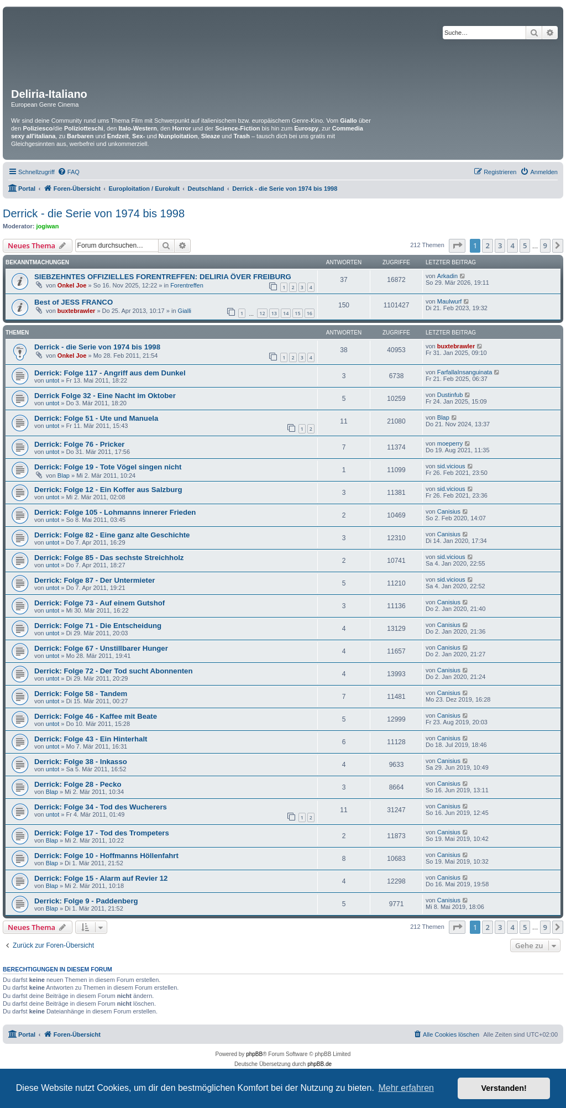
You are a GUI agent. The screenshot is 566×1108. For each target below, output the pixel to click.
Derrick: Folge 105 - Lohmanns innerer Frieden (115, 512)
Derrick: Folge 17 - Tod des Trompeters (101, 833)
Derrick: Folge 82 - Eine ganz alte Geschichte (112, 535)
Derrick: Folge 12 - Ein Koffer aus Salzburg (108, 489)
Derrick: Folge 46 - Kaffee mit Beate (95, 716)
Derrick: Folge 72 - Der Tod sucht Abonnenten (113, 671)
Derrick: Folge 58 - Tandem (80, 693)
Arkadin (447, 276)
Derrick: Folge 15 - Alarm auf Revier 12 (100, 878)
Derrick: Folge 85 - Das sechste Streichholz (109, 557)
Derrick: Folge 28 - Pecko (78, 784)
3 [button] (500, 245)
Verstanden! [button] (504, 1088)
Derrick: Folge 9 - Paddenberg (86, 901)
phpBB (254, 1054)
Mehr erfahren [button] (406, 1088)
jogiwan (47, 226)
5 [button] (525, 245)
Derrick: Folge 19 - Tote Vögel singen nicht (107, 467)
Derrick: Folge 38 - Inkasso (80, 761)
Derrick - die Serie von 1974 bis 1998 (94, 213)
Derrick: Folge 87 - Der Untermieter (94, 580)
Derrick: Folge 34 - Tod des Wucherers (100, 807)
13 (274, 313)
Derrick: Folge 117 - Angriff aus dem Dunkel (110, 373)
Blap (443, 417)
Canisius (448, 511)
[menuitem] (68, 172)
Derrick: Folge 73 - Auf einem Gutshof (99, 603)
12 (262, 313)
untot (52, 380)
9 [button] (545, 245)
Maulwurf (449, 301)
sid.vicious (451, 466)
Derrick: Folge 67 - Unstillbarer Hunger (101, 648)
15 (297, 313)
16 (309, 313)
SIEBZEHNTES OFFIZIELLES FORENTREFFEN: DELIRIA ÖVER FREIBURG (162, 277)
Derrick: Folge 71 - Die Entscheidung (97, 625)
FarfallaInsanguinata (464, 372)
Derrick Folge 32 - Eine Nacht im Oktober (105, 395)
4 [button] (512, 245)
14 (286, 313)
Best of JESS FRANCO (73, 302)
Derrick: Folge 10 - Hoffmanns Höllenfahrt (106, 855)
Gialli (184, 310)
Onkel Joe (72, 285)
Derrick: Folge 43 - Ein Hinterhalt (90, 739)
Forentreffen (186, 285)
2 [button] (487, 245)
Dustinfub (450, 394)
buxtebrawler (76, 310)
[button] (457, 245)
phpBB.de (319, 1064)
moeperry (450, 443)
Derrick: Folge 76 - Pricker (79, 444)
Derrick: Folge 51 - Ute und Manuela (96, 418)
